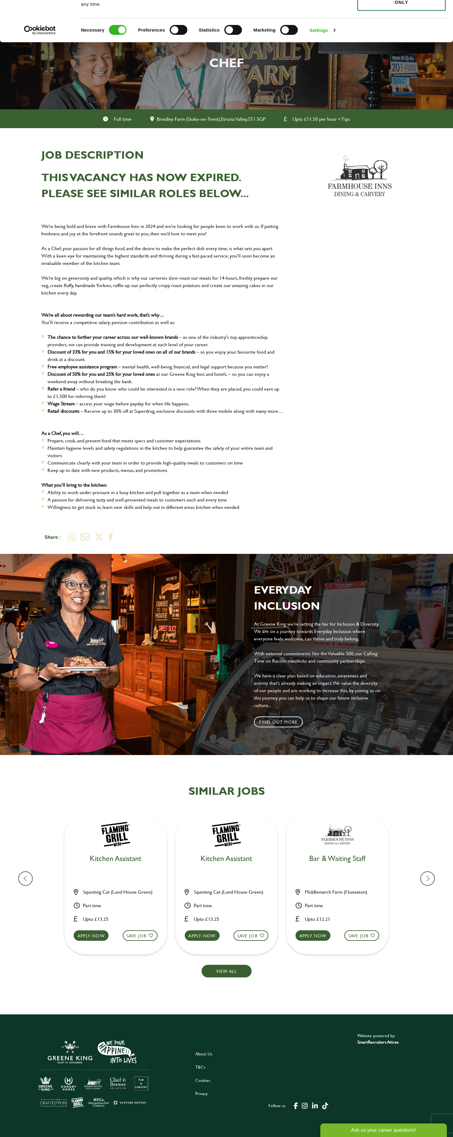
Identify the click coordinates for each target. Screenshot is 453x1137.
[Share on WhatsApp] (72, 537)
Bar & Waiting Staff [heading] (230, 858)
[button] (119, 941)
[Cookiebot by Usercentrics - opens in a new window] (40, 70)
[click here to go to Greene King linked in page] (315, 1105)
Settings (319, 70)
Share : (52, 536)
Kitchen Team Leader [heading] (341, 858)
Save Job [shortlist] (140, 935)
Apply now (95, 935)
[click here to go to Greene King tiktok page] (325, 1105)
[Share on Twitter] (99, 537)
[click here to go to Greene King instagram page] (304, 1105)
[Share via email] (85, 537)
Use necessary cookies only (401, 39)
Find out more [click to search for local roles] (278, 722)
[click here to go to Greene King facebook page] (296, 1105)
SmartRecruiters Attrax (378, 1042)
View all (226, 971)
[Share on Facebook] (110, 537)
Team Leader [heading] (119, 858)
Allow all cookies (401, 15)
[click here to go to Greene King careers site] (93, 1073)
